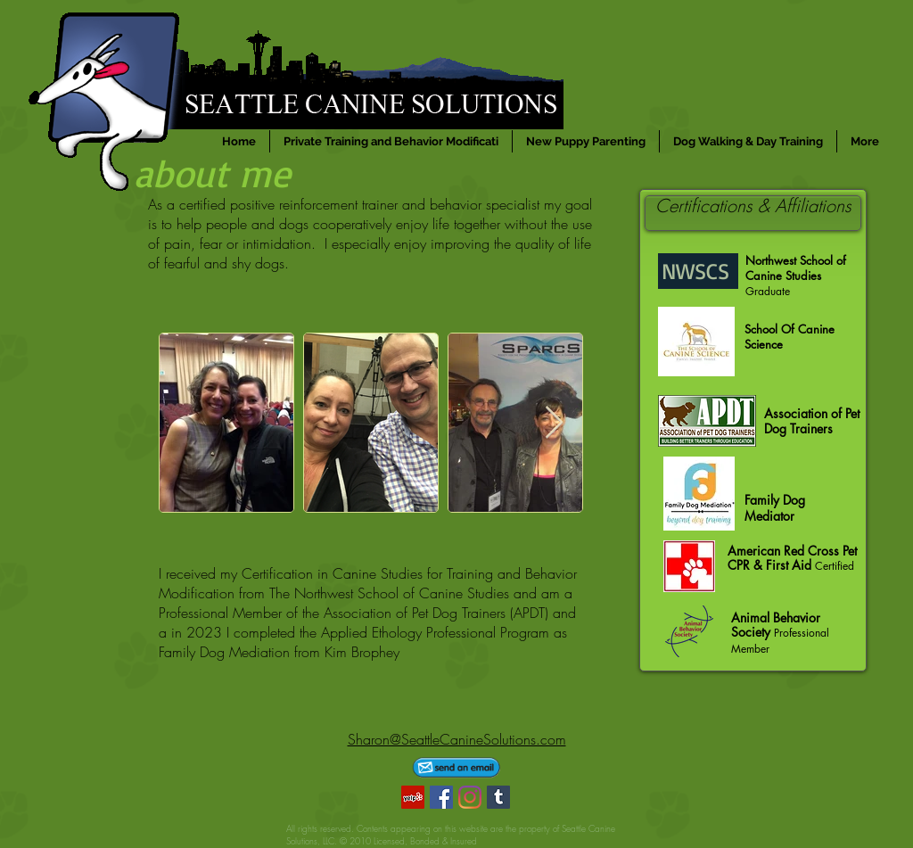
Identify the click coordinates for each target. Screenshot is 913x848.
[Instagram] (469, 797)
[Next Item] (554, 423)
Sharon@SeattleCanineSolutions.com (457, 739)
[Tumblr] (498, 797)
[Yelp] (412, 797)
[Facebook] (441, 797)
